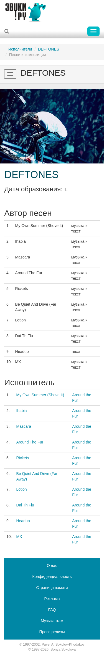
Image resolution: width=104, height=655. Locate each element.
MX (19, 536)
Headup (23, 521)
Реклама (52, 598)
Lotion (21, 489)
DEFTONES (48, 49)
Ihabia (21, 410)
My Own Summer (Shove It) (40, 395)
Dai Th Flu (25, 505)
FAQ (52, 610)
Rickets (22, 458)
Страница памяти (52, 587)
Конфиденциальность (52, 576)
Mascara (23, 426)
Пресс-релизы (52, 632)
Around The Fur (29, 442)
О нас (52, 565)
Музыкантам (52, 621)
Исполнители (20, 49)
